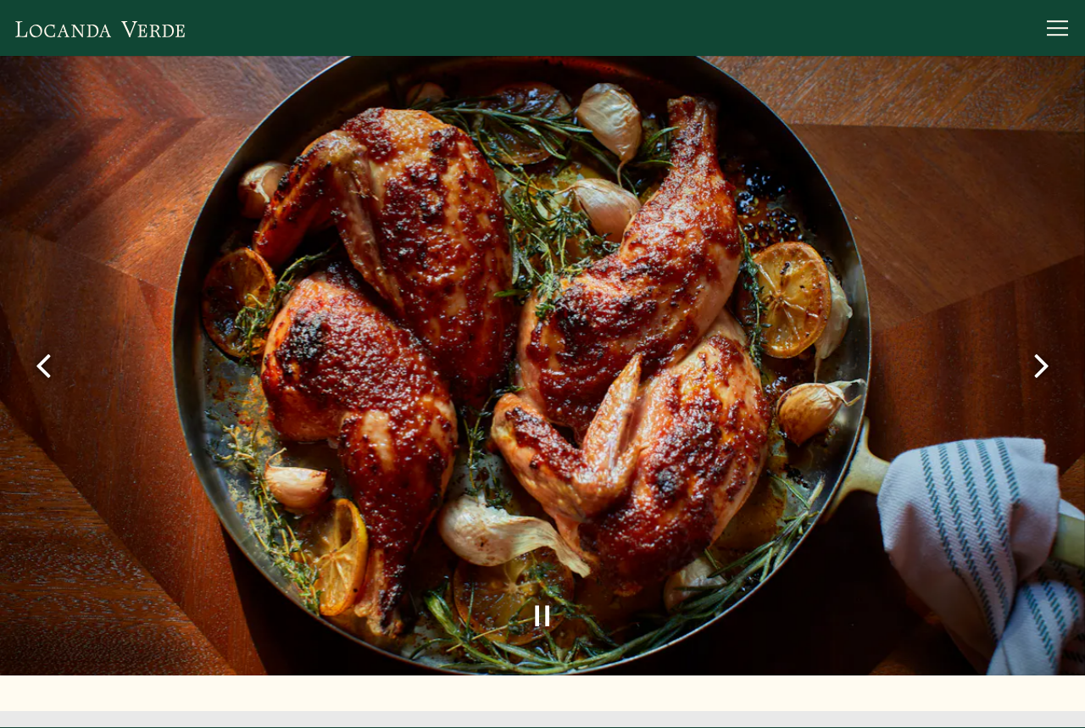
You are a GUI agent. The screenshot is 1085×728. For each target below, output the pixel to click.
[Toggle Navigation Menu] (1057, 28)
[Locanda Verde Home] (100, 28)
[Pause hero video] (542, 610)
